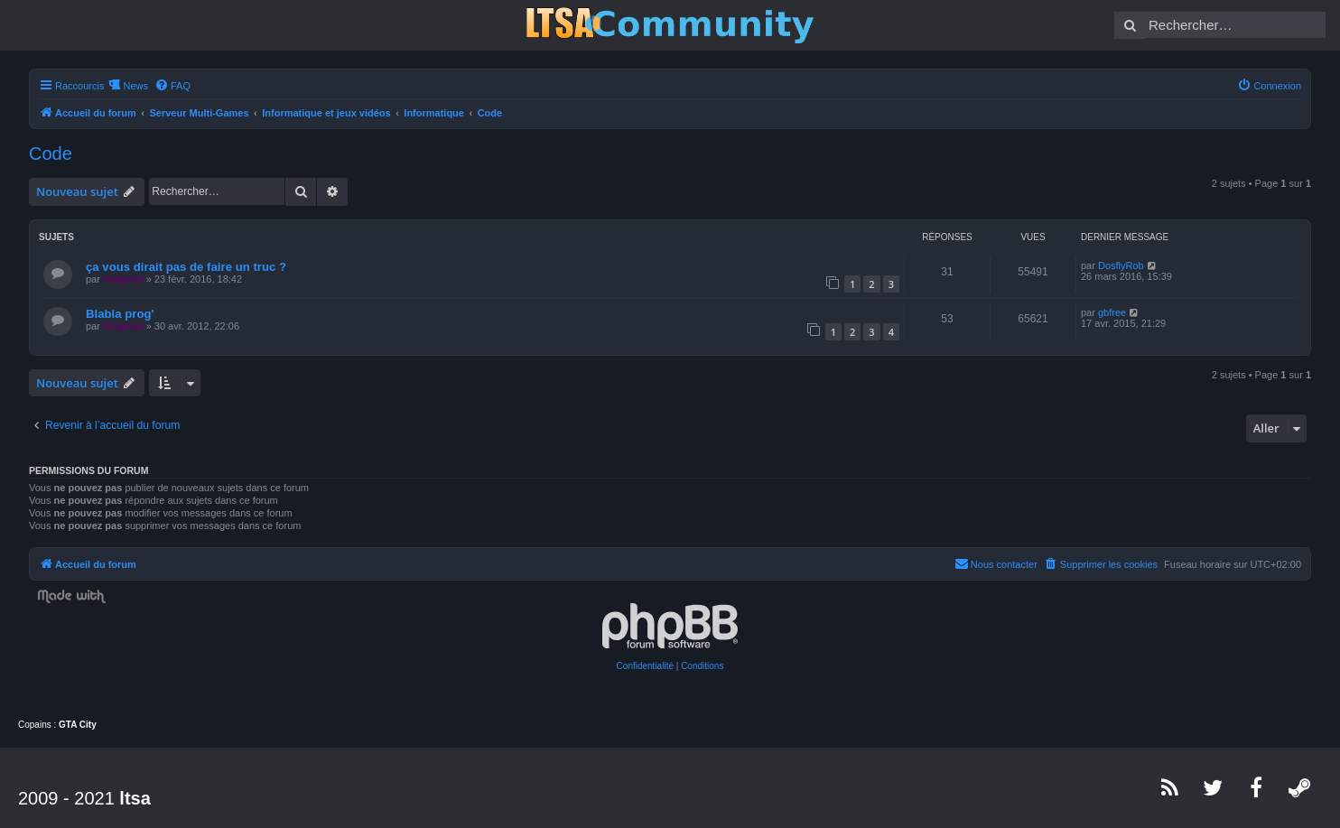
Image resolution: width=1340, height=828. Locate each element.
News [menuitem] (135, 85)
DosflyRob (1121, 265)
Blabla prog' (120, 314)
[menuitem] (172, 86)
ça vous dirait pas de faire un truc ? (186, 267)
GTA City (78, 725)
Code (50, 153)
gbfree (1112, 312)
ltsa (134, 798)
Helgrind (123, 279)
